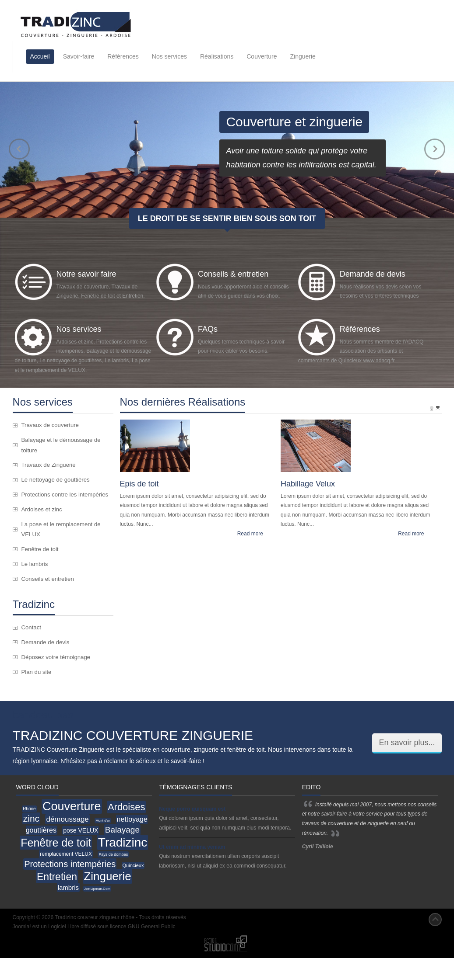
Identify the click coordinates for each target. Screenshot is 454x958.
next (434, 149)
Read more (250, 534)
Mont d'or (102, 821)
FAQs (208, 329)
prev (19, 149)
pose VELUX (80, 830)
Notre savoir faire (86, 274)
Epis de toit (139, 483)
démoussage (67, 819)
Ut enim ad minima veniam (192, 847)
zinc (31, 818)
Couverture (71, 806)
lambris (68, 887)
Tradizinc (123, 842)
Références (360, 329)
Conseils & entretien (233, 274)
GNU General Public (152, 926)
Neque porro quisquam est (192, 809)
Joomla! (22, 926)
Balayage (122, 829)
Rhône (29, 808)
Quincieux (133, 865)
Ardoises (126, 807)
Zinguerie (107, 876)
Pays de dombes (113, 854)
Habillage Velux (308, 483)
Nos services (79, 329)
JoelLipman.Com (97, 889)
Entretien (57, 876)
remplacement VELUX (66, 854)
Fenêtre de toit (56, 843)
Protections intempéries (70, 864)
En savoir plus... (407, 742)
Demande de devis (372, 274)
